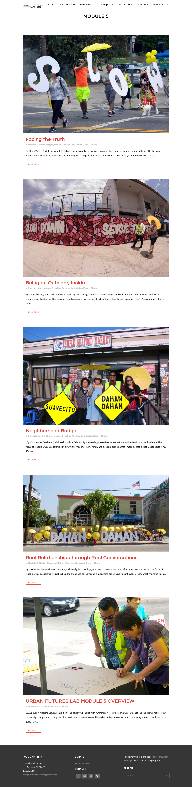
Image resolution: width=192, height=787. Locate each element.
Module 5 (33, 144)
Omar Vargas (46, 144)
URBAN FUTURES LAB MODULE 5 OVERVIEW (80, 701)
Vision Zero (82, 144)
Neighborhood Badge (51, 430)
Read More (33, 164)
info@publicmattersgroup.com (40, 774)
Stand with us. (83, 763)
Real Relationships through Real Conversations (82, 557)
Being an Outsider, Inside (55, 282)
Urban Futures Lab (64, 144)
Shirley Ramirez (47, 562)
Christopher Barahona (40, 435)
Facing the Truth (45, 139)
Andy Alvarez (35, 288)
